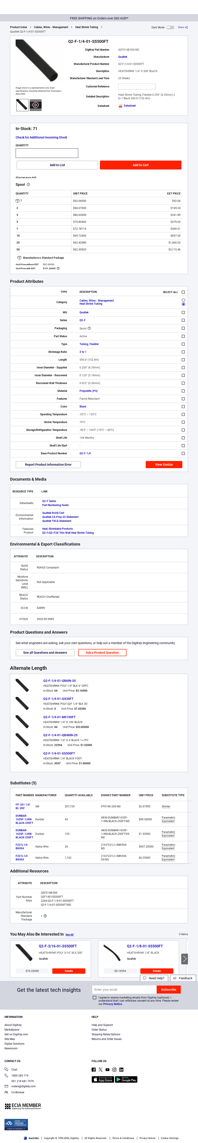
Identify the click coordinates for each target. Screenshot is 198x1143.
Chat (10, 1070)
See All (69, 934)
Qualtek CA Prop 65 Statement (60, 517)
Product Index (18, 27)
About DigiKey (13, 1025)
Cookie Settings (170, 1138)
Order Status (99, 1029)
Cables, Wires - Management (51, 27)
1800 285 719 (16, 1076)
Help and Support (102, 1025)
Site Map (9, 1039)
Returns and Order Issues (107, 1039)
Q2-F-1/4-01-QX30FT (58, 699)
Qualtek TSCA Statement (56, 521)
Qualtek (122, 56)
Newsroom (11, 1048)
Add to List (57, 165)
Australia (31, 1138)
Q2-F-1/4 (85, 453)
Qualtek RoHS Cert (53, 513)
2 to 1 (83, 351)
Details (69, 971)
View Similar (164, 464)
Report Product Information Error (48, 464)
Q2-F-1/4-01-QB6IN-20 (59, 680)
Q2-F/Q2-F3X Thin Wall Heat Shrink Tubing (68, 532)
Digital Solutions (14, 1043)
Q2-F (83, 320)
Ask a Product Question (102, 652)
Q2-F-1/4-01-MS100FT (59, 717)
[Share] (183, 27)
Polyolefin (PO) (89, 391)
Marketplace (11, 1029)
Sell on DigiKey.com (16, 1034)
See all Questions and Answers (45, 652)
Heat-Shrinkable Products (57, 528)
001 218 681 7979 (19, 1081)
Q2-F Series (49, 501)
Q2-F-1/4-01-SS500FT (59, 753)
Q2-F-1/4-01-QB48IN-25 (60, 735)
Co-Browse (14, 1093)
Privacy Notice (112, 1004)
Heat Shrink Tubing (86, 27)
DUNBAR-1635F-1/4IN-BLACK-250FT (24, 819)
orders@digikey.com (20, 1087)
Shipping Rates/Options (106, 1034)
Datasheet (127, 105)
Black (83, 406)
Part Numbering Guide (55, 505)
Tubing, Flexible (89, 344)
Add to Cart (141, 165)
